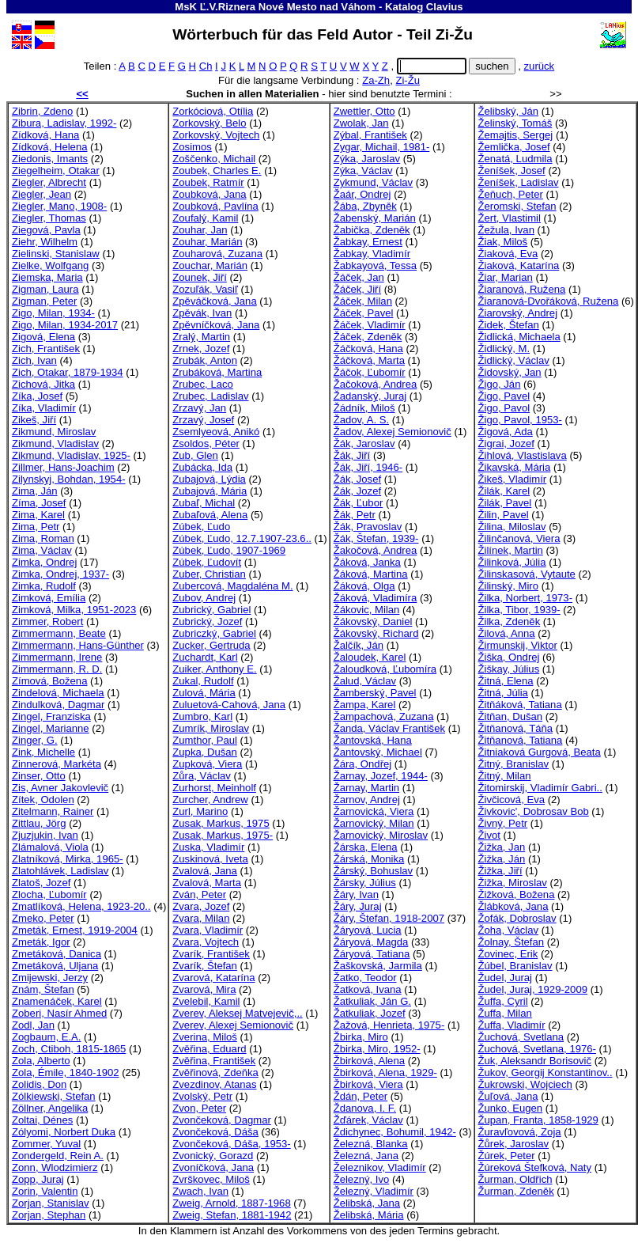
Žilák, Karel (504, 491)
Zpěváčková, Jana (214, 301)
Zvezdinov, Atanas (214, 1084)
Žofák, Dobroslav (517, 918)
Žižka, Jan (502, 847)
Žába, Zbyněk (365, 206)
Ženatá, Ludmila (515, 159)
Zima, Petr (35, 526)
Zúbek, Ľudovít (206, 562)
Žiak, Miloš (503, 242)
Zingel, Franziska (51, 716)
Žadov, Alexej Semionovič (392, 432)
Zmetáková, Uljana (55, 966)
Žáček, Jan (359, 277)
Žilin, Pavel (503, 515)
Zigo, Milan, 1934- (53, 313)
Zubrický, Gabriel (211, 610)
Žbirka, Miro (361, 1037)
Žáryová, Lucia (368, 930)
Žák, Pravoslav (368, 526)
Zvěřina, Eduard (209, 1049)
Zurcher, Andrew (209, 799)
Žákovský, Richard (376, 633)
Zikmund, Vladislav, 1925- (71, 455)
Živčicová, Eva (512, 799)
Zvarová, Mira (204, 989)
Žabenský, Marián (375, 218)
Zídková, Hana (45, 135)
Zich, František (46, 348)
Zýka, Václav (363, 170)
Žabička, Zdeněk (372, 230)
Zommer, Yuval (46, 1144)
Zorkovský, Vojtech (215, 135)
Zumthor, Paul (204, 740)
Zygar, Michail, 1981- (382, 147)
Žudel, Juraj (505, 977)
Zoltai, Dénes (42, 1120)
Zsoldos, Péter (206, 443)
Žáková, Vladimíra (375, 598)
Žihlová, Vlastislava (522, 455)
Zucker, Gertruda (211, 645)
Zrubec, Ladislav (210, 396)
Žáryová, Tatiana (372, 954)
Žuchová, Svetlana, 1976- (537, 1049)
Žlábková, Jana (513, 906)
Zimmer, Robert (47, 621)
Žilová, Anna (506, 633)
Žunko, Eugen (510, 1108)
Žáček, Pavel (364, 313)
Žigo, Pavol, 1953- (520, 420)
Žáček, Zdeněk (368, 337)
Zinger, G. (35, 740)
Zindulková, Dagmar (58, 705)
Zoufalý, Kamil (205, 218)
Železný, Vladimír (373, 1191)
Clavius (444, 7)
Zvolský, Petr (202, 1096)
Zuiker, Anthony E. (214, 669)
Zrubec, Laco (202, 384)
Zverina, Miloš (204, 1037)
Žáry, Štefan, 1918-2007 (389, 918)
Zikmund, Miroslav (54, 432)
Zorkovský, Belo (209, 123)
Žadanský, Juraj (370, 396)
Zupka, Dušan (204, 752)
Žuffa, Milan (505, 1013)
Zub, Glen (195, 455)
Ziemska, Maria (47, 277)
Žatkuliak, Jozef (370, 1013)
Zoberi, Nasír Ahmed (59, 1013)
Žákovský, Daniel (373, 621)
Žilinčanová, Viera (519, 538)
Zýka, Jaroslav (367, 159)
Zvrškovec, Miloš (211, 1179)
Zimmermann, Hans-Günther (78, 645)
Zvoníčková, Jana (213, 1167)
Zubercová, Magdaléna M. (232, 586)
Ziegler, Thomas (49, 218)
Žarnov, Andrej (367, 799)
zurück (539, 66)
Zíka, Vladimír (44, 408)
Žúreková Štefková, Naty (535, 1167)
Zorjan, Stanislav (50, 1203)
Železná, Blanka (371, 1144)
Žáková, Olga (364, 586)
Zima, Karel (38, 515)
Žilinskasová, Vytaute (527, 574)
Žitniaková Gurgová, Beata (539, 752)
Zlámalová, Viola (50, 847)
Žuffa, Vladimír (512, 1025)
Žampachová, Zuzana (384, 716)
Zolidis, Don (39, 1084)
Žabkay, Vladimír (372, 254)
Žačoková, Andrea (375, 384)
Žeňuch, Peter (510, 194)
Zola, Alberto (41, 1061)
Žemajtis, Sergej (515, 135)
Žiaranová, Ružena (522, 289)
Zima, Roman (43, 538)
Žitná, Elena (506, 681)
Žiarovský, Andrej (518, 313)
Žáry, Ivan (356, 894)
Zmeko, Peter (43, 918)
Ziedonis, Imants (50, 159)
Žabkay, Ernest (368, 242)
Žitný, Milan (504, 776)
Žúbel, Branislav (515, 966)
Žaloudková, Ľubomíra (385, 669)
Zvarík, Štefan (204, 966)
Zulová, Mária (203, 693)
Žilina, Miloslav (512, 526)
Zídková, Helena (49, 147)
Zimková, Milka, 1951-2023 (74, 610)
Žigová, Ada (505, 432)
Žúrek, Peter (506, 1156)
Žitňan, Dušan (510, 716)
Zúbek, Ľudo (201, 526)
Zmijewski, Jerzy (50, 977)
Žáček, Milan (363, 301)
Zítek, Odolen (43, 799)
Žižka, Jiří (500, 871)
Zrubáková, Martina (217, 372)
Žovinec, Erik (508, 954)
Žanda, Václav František (389, 728)
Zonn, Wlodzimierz (55, 1167)
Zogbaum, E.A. (46, 1037)
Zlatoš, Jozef (41, 883)
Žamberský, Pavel (375, 693)
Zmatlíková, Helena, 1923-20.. (81, 906)
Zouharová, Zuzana (217, 254)
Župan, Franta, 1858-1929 (538, 1120)
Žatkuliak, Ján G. (372, 1001)
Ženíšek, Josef (512, 170)
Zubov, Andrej (204, 598)
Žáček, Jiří (357, 289)
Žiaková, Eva (508, 254)
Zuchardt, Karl (204, 657)
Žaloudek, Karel (370, 657)
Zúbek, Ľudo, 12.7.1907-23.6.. (241, 538)
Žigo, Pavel (504, 396)
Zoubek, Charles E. (216, 170)
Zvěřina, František (213, 1061)
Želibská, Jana (367, 1203)
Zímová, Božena (49, 681)
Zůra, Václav (201, 776)
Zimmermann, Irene (57, 657)
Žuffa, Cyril (503, 1001)
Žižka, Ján (502, 859)
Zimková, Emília (48, 598)
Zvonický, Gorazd (212, 1156)
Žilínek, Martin (510, 550)
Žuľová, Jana (508, 1096)
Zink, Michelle (43, 752)
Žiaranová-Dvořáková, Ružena (548, 301)
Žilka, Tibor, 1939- (519, 610)
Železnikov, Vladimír (380, 1167)
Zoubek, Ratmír (207, 182)
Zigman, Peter (44, 301)
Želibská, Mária (369, 1215)
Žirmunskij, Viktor (517, 645)
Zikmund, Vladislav (55, 443)
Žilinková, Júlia (512, 562)
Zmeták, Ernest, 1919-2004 (75, 930)
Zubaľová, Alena (209, 515)
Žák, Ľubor (358, 503)
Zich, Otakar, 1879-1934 (67, 372)
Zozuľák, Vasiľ (204, 289)
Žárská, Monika (369, 859)
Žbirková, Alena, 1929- (385, 1072)
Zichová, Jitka (43, 384)
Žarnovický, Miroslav (381, 835)
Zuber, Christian (209, 574)
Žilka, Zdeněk (509, 621)
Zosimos (192, 147)
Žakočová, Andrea (375, 550)
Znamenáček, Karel (57, 1001)
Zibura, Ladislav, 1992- (64, 123)
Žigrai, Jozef (506, 443)
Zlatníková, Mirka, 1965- (67, 859)
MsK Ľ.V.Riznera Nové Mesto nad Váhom (275, 7)
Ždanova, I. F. (365, 1108)
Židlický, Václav (513, 360)
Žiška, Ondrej (509, 657)
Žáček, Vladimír (370, 325)
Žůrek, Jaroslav (513, 1144)
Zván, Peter (199, 894)
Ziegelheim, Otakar (56, 170)
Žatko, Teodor (365, 977)
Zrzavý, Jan (199, 408)
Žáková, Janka (367, 562)
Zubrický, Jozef (207, 621)
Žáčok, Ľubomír (370, 372)
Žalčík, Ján (358, 645)
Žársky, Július (365, 883)
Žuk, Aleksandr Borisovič (535, 1061)
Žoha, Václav (508, 930)
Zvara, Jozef (200, 906)
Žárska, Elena (366, 847)
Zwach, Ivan (200, 1191)
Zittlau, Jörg (39, 823)
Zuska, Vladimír (208, 847)
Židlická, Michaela (519, 337)
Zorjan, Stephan (48, 1215)
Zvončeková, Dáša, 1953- (231, 1144)
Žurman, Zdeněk (516, 1191)
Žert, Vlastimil (509, 218)
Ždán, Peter (361, 1096)
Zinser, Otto (39, 776)
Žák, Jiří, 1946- (368, 467)
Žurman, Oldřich (515, 1179)
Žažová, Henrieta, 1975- (389, 1025)
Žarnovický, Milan (374, 823)
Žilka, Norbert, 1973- (525, 598)
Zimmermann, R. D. (57, 669)
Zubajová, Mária (209, 491)
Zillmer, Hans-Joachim (63, 467)
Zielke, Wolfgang (50, 265)
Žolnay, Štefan (511, 942)
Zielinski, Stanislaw (56, 254)
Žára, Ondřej (363, 764)
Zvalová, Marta (206, 883)
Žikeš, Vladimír (512, 479)
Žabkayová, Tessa (375, 265)
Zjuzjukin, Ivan (45, 835)
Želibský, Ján (508, 111)
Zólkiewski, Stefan (54, 1096)
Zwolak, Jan (361, 123)
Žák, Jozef (357, 491)
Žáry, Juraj (358, 906)
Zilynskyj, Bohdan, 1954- (69, 479)
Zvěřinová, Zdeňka (215, 1072)
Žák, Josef (357, 479)
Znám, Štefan (43, 989)
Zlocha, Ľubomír (49, 894)
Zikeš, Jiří (34, 420)
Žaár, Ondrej (362, 194)
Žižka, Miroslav (512, 883)
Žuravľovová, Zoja (519, 1132)
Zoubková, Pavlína (215, 206)
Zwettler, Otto (364, 111)
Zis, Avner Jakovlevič (60, 788)
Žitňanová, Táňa (515, 728)
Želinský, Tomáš (515, 123)
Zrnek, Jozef (200, 348)
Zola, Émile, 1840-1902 (65, 1072)
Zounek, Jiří (199, 277)
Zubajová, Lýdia (209, 479)
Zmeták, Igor (41, 942)
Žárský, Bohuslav (373, 871)
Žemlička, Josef (514, 147)
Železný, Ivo (362, 1179)
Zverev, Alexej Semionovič (232, 1025)
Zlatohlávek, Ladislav (60, 871)
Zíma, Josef (39, 503)
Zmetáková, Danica (56, 954)
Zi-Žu (407, 80)
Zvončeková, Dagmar (221, 1120)
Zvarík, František (211, 954)
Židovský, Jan (510, 372)
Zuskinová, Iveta (209, 859)
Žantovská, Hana (373, 740)
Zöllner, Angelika (50, 1108)
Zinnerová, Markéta (56, 764)
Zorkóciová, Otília (212, 111)
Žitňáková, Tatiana (520, 705)
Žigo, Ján (499, 384)
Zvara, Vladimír (207, 930)
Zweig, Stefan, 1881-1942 (231, 1215)
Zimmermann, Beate (59, 633)
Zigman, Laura (45, 289)
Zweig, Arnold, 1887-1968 (231, 1203)
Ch (206, 66)
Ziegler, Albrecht (49, 182)
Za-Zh (376, 80)
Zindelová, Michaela (58, 693)
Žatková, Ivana (368, 989)
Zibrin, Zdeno (42, 111)
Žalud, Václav (365, 681)
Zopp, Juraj (38, 1179)
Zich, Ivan (34, 360)
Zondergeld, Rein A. (58, 1156)
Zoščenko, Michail (213, 159)
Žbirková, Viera (368, 1084)
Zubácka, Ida (202, 467)
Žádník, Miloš (364, 408)
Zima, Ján (35, 491)
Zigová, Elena (43, 337)
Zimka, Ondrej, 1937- (60, 574)
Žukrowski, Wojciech (525, 1084)
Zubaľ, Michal (203, 503)
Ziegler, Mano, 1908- (59, 206)
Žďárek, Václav (368, 1120)
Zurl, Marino (200, 811)
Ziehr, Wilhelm (44, 242)
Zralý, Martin (201, 337)
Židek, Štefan (508, 325)
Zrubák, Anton (204, 360)
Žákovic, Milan (367, 610)
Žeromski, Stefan (517, 206)
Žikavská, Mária (514, 467)
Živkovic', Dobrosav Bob (533, 811)
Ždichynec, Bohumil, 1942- (395, 1132)
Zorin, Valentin (45, 1191)
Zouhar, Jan (199, 230)
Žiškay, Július (509, 669)
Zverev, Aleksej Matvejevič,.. (237, 1013)
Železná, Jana (366, 1156)
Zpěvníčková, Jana (215, 325)
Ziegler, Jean (41, 194)
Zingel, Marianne (50, 728)
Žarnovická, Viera (374, 811)
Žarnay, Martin (367, 788)
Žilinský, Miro (508, 586)
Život (489, 835)
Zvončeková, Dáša (215, 1132)
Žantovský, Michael (378, 752)
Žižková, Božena (516, 894)
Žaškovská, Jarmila (378, 966)
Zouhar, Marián (207, 242)
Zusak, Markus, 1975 (220, 823)
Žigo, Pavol (504, 408)
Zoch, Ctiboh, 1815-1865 (69, 1049)
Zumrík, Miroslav (210, 728)
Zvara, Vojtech (205, 942)
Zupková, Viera (207, 764)
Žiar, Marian (505, 277)
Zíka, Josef (37, 396)
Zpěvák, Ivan (202, 313)
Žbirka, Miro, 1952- (377, 1049)
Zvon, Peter (199, 1108)
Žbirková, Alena (369, 1061)
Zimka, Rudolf (44, 586)
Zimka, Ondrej (44, 562)
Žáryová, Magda (371, 942)
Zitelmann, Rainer (52, 811)
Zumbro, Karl (202, 716)
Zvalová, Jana (204, 871)
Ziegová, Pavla (46, 230)
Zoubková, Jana (209, 194)
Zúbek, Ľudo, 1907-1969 (228, 550)
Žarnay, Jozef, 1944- (381, 776)
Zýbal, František (370, 135)
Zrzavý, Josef (203, 420)
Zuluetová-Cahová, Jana (228, 705)
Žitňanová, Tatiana (520, 740)
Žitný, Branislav (513, 764)
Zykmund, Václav (373, 182)
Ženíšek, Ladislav (518, 182)
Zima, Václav (42, 550)
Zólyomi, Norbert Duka (63, 1132)
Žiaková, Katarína (519, 265)
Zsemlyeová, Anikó (215, 432)
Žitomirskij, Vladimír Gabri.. (540, 788)
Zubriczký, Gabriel (214, 633)
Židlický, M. (504, 348)
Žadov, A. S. (361, 420)
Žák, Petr (355, 515)
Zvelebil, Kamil (206, 1001)
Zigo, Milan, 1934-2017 (65, 325)
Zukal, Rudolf (202, 681)
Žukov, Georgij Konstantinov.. (545, 1072)
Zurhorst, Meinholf (214, 788)
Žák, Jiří (352, 455)
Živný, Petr (503, 823)
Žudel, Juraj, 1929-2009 (532, 989)
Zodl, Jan (33, 1025)
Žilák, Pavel (505, 503)
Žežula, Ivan (506, 230)
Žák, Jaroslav (364, 443)
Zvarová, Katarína (213, 977)
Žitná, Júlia (503, 693)
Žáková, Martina (371, 574)
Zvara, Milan (200, 918)
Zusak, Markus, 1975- (222, 835)
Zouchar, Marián (209, 265)
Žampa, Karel (365, 705)
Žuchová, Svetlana (521, 1037)
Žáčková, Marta (369, 360)
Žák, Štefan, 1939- (376, 538)
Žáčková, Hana (368, 348)
